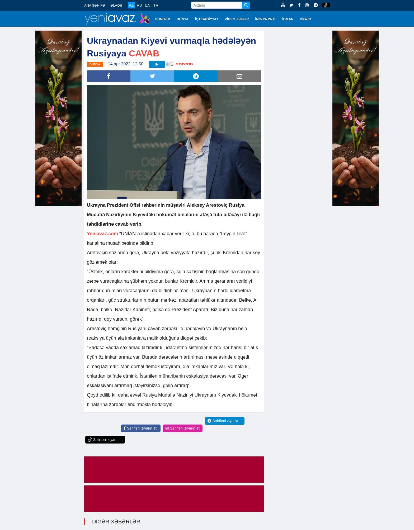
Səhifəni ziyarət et (140, 428)
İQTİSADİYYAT (206, 19)
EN (147, 5)
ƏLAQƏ (116, 5)
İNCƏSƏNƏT (265, 19)
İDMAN (288, 19)
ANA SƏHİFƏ (94, 5)
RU (139, 5)
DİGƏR (305, 19)
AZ (131, 5)
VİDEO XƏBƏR (237, 19)
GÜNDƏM (162, 19)
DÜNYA (183, 19)
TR (155, 5)
